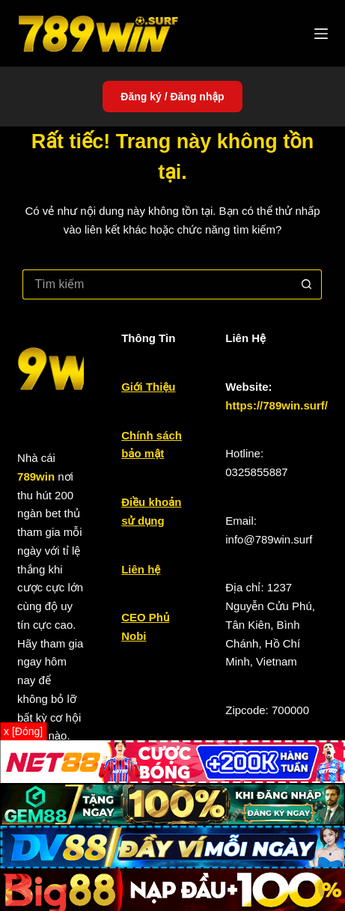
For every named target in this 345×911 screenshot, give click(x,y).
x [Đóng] (23, 731)
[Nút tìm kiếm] (307, 284)
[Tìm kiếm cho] (157, 284)
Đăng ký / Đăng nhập (172, 97)
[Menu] (321, 33)
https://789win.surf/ (276, 405)
